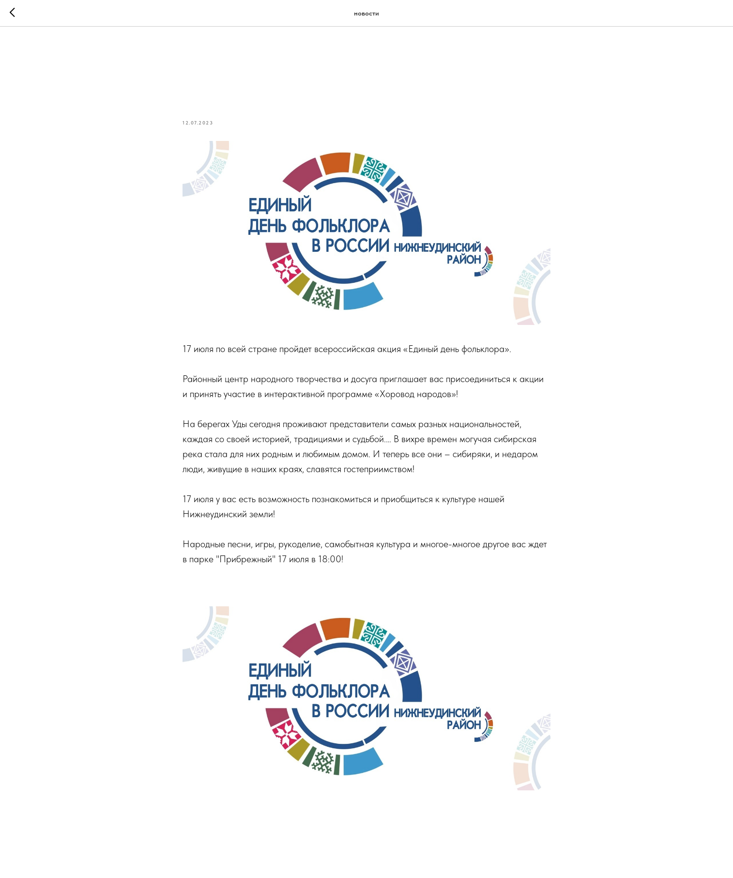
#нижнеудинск (212, 589)
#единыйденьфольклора (293, 589)
